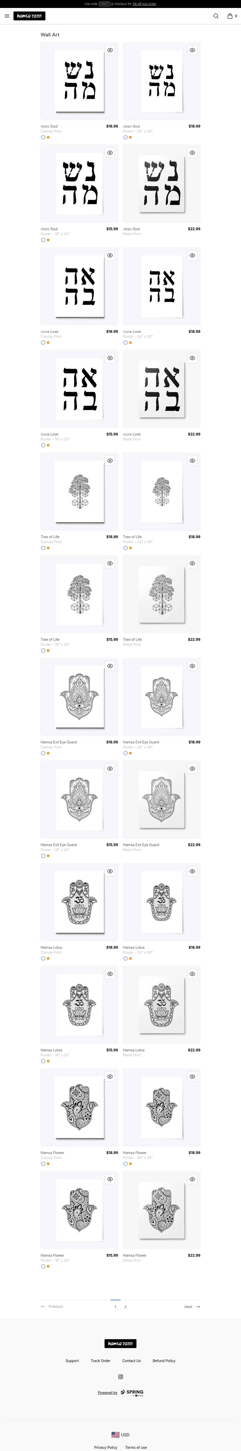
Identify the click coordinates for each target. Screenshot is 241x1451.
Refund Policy (164, 1361)
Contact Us (131, 1361)
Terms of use (136, 1447)
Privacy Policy (105, 1447)
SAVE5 (104, 4)
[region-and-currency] (120, 1435)
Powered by (120, 1393)
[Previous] (52, 1304)
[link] (79, 81)
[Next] (192, 1304)
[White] (43, 137)
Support (72, 1361)
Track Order (101, 1361)
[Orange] (48, 137)
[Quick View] (110, 50)
